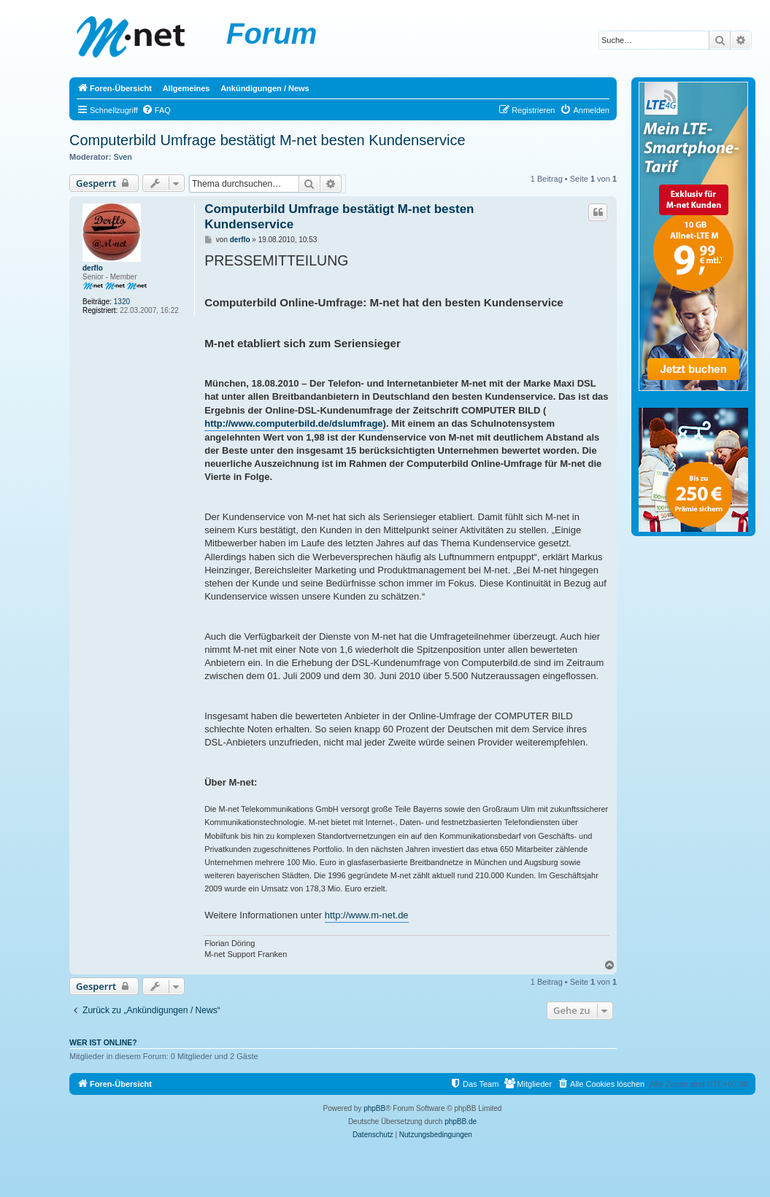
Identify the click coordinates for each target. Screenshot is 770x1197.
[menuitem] (156, 110)
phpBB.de (460, 1121)
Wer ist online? (103, 1042)
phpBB (374, 1108)
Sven (123, 156)
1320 (122, 302)
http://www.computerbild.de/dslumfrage (293, 423)
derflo (92, 268)
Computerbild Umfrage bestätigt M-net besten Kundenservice (267, 140)
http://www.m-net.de (367, 915)
